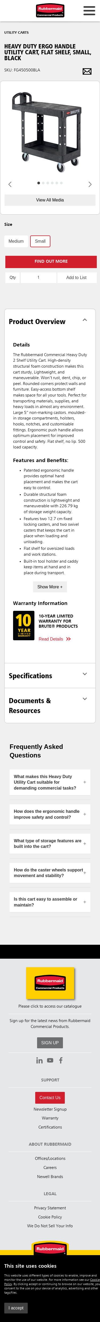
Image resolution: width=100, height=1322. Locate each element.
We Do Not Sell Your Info (50, 1226)
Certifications (50, 1127)
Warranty (50, 1118)
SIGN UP (50, 1043)
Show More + (50, 587)
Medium (16, 241)
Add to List (76, 277)
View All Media (50, 200)
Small (40, 241)
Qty (13, 278)
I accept (16, 1308)
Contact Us (50, 1097)
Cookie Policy (50, 1217)
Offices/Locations (50, 1159)
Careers (50, 1168)
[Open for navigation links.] (89, 10)
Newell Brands (50, 1177)
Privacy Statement (50, 1208)
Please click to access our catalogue (50, 1006)
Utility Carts (16, 33)
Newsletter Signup (50, 1109)
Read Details (51, 639)
